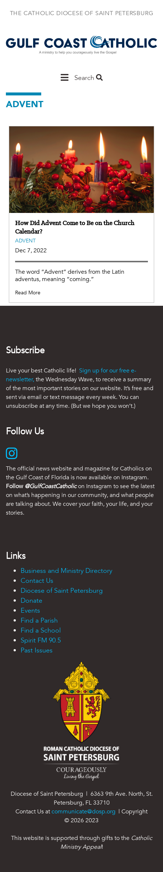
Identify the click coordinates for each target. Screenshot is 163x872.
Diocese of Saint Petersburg (62, 590)
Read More (27, 292)
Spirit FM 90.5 (41, 640)
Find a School (41, 630)
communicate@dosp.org (84, 812)
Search (88, 78)
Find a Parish (39, 620)
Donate (31, 600)
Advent (25, 240)
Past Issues (37, 650)
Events (30, 610)
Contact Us (37, 580)
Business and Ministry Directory (66, 570)
